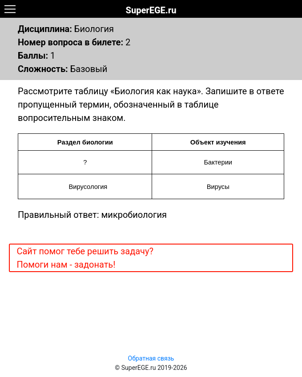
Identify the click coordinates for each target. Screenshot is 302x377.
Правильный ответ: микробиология (92, 214)
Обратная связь (151, 358)
